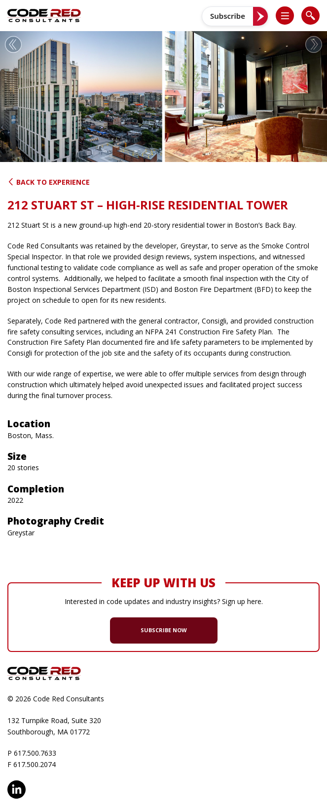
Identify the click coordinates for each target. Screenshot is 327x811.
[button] (289, 15)
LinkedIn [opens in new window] (16, 789)
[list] (285, 15)
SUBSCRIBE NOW (164, 630)
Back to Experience (48, 182)
